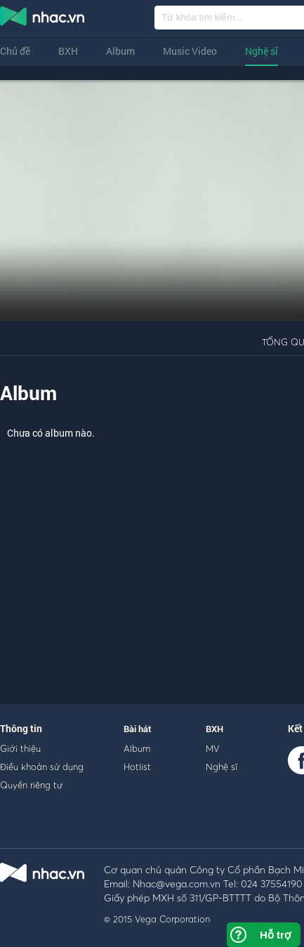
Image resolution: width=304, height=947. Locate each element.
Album (120, 51)
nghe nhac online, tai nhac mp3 (43, 19)
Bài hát (138, 728)
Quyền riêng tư (31, 784)
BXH (68, 51)
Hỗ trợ (275, 935)
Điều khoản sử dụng (42, 766)
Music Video (190, 51)
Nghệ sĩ (261, 51)
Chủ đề (15, 51)
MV (213, 748)
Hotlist (137, 766)
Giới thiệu (20, 748)
